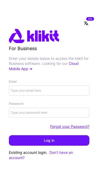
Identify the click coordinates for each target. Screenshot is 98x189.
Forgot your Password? (69, 126)
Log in (49, 140)
